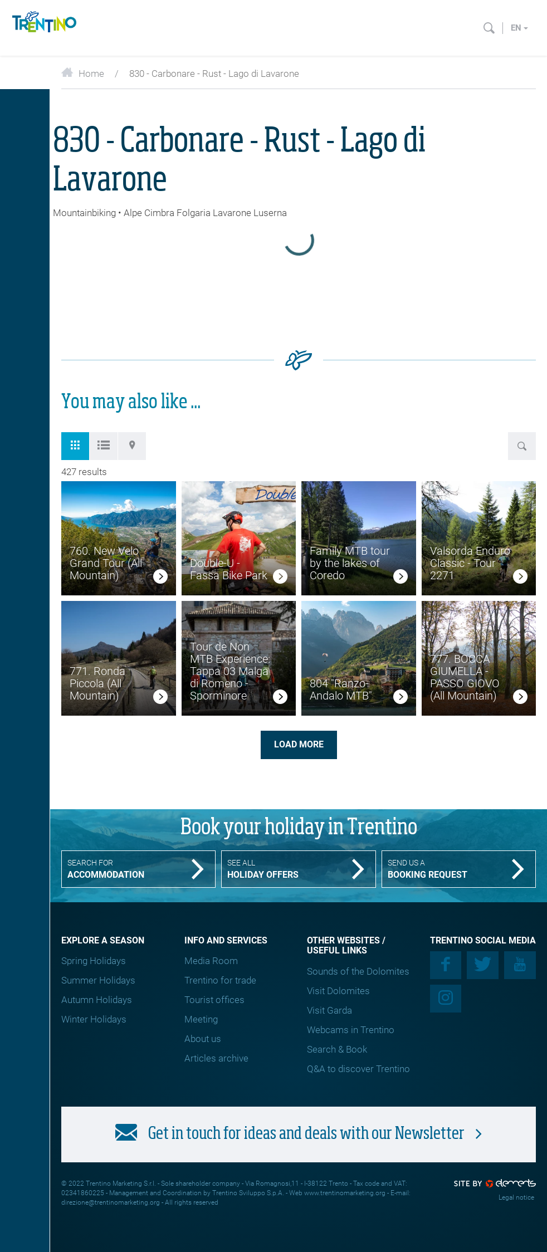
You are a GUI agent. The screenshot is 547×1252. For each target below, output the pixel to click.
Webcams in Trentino (350, 1029)
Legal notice (516, 1197)
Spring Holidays (93, 960)
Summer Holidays (98, 980)
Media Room (211, 960)
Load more (299, 744)
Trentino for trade (220, 980)
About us (202, 1038)
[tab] (75, 446)
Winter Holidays (93, 1019)
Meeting (201, 1019)
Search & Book (337, 1049)
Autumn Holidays (96, 999)
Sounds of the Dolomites (358, 971)
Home (82, 73)
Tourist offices (214, 999)
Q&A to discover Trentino (358, 1068)
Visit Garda (329, 1010)
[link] (160, 578)
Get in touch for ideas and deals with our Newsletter (298, 1133)
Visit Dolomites (338, 990)
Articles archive (216, 1058)
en (519, 28)
